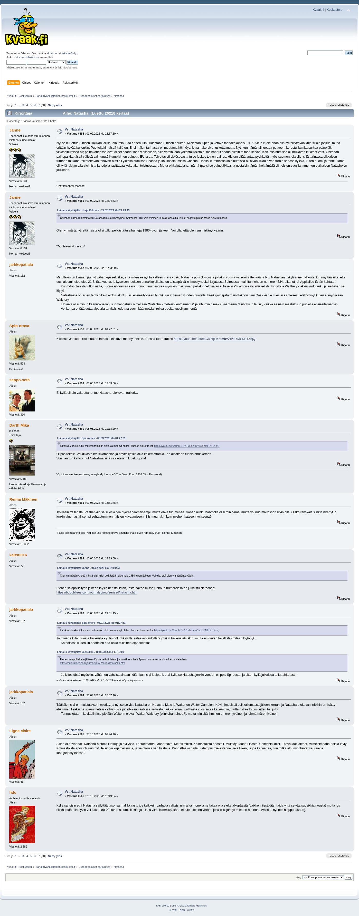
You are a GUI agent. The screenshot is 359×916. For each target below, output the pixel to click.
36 (34, 105)
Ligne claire (20, 731)
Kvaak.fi (318, 10)
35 (30, 105)
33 (22, 105)
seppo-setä (19, 380)
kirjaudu (52, 53)
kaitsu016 (18, 555)
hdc (12, 792)
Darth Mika (19, 425)
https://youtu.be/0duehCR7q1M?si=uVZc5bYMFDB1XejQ (214, 339)
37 (38, 105)
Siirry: (299, 877)
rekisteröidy (68, 53)
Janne (14, 130)
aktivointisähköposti (26, 57)
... (19, 105)
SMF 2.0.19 (162, 905)
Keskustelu (334, 10)
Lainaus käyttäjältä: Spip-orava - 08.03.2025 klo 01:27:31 (91, 438)
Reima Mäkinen (23, 499)
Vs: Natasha (74, 129)
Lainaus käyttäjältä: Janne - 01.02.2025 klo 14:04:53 (88, 568)
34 (26, 105)
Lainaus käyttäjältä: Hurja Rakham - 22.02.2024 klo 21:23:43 (93, 210)
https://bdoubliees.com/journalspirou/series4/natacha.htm (96, 592)
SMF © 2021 (179, 905)
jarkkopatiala (21, 264)
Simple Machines (197, 905)
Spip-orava (19, 326)
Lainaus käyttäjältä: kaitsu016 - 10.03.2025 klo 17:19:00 (90, 652)
